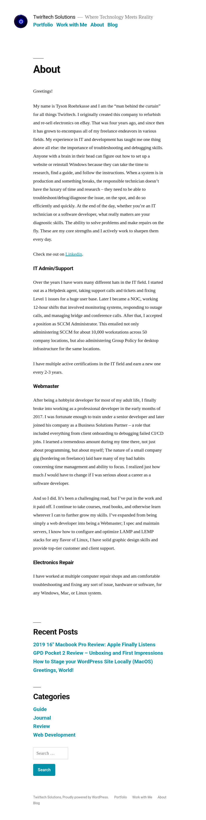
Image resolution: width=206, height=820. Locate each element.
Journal (42, 718)
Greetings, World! (53, 670)
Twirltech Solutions (54, 17)
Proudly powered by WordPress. (86, 797)
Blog (113, 25)
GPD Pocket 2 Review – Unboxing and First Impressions (98, 653)
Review (41, 726)
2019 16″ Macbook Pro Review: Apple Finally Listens (94, 644)
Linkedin (73, 254)
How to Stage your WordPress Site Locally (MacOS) (93, 661)
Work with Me (71, 25)
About (97, 25)
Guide (40, 709)
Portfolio (43, 25)
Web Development (54, 735)
